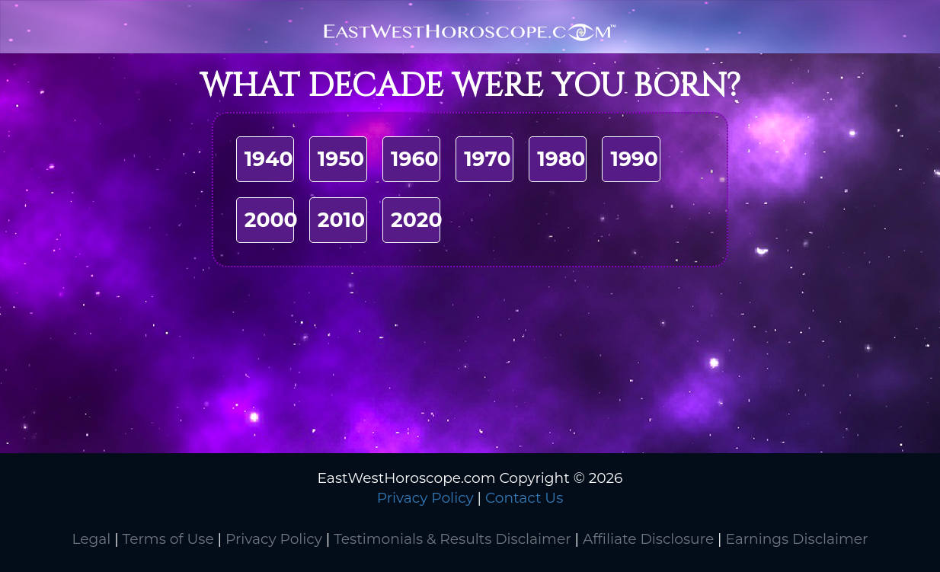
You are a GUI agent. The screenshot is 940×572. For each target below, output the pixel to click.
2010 (341, 219)
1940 (269, 158)
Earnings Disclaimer (796, 539)
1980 (561, 158)
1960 (415, 158)
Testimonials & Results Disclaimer (452, 539)
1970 (487, 158)
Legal (91, 539)
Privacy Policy (425, 497)
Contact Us (524, 497)
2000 (271, 219)
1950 (341, 158)
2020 (417, 219)
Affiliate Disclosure (648, 539)
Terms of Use (168, 539)
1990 (634, 158)
